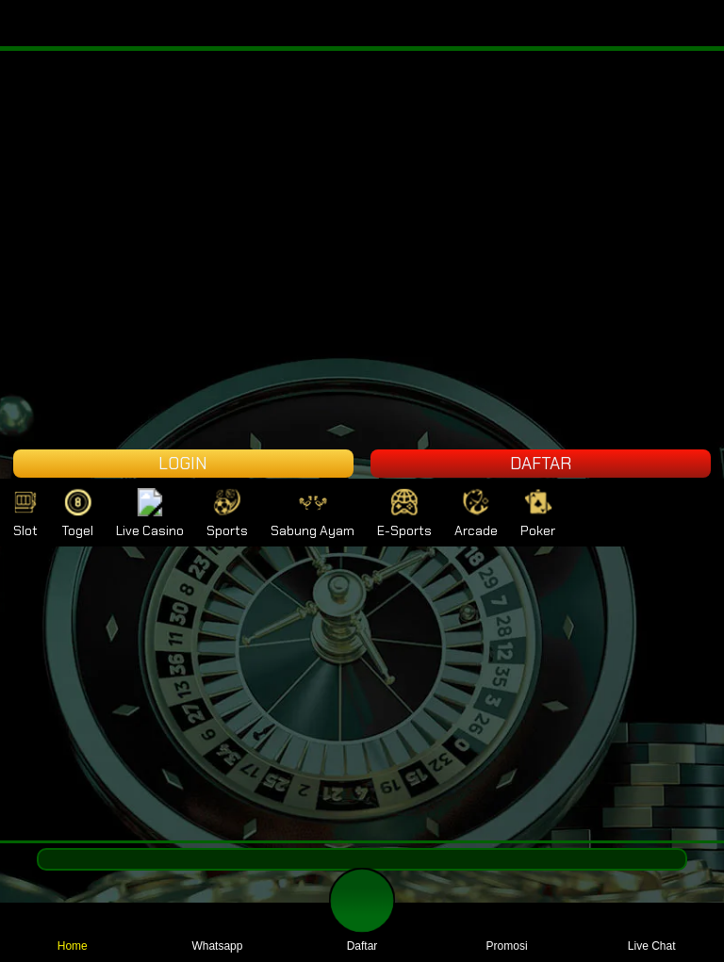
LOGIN (182, 463)
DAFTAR (540, 463)
